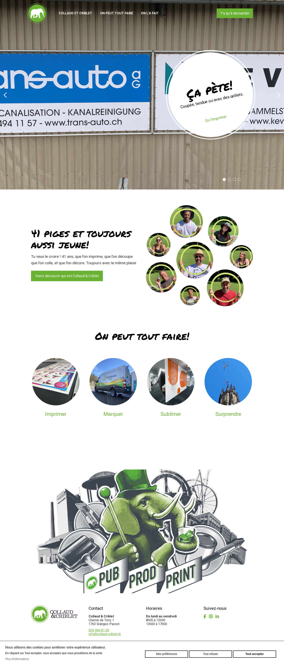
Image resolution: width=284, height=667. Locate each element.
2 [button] (229, 179)
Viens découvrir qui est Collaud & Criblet (67, 276)
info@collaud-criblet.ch (105, 634)
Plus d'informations (17, 659)
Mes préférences (166, 654)
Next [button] (278, 94)
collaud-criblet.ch (37, 13)
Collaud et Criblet (75, 13)
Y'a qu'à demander (235, 13)
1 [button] (224, 179)
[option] (142, 94)
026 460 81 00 (99, 630)
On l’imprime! (216, 118)
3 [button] (234, 179)
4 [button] (239, 179)
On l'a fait (150, 13)
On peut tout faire (116, 13)
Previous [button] (6, 94)
